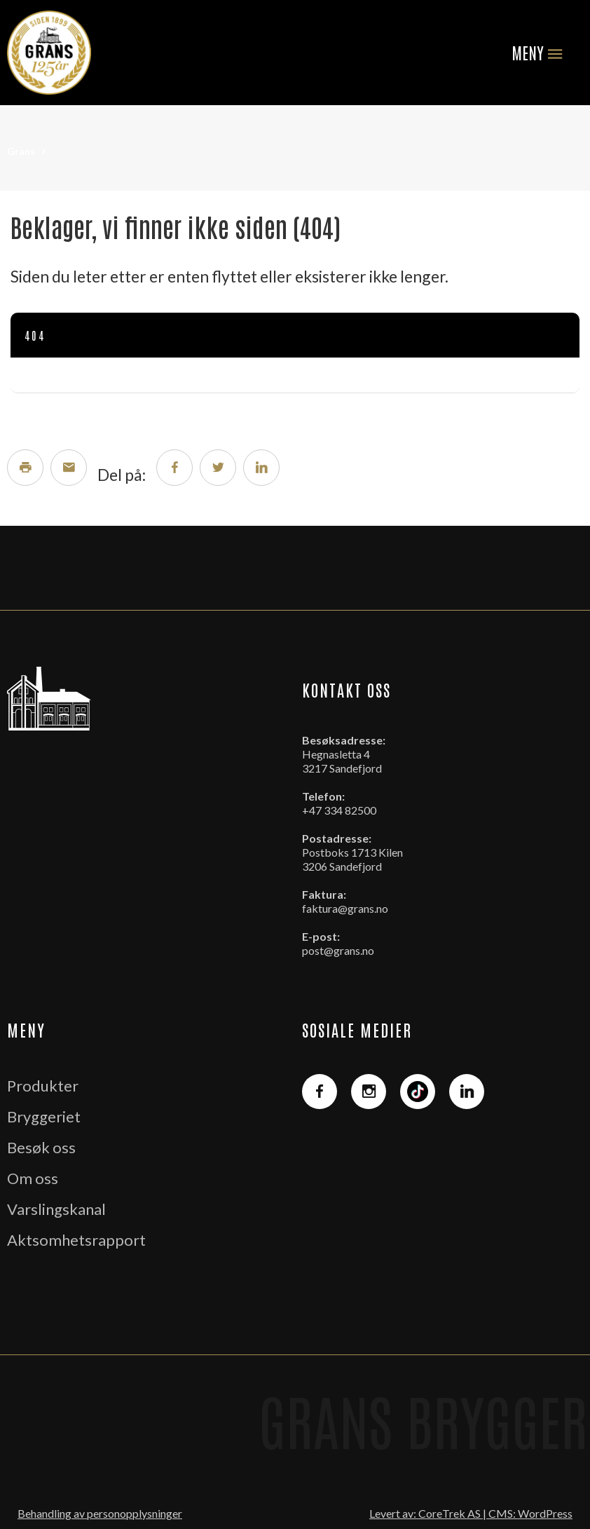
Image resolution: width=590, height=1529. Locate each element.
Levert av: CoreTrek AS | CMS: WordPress (470, 1513)
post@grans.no (338, 950)
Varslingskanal (56, 1209)
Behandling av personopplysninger (100, 1513)
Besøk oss (41, 1147)
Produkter (42, 1085)
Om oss (32, 1178)
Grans (21, 151)
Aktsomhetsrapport (76, 1239)
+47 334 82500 (339, 810)
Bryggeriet (44, 1116)
